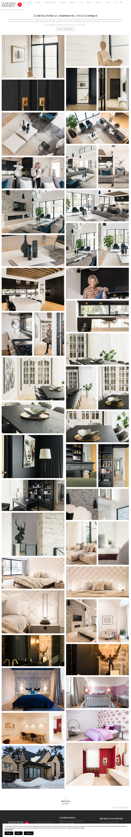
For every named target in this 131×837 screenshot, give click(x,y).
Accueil (28, 2)
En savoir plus (9, 829)
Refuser (19, 833)
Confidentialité (124, 807)
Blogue (89, 2)
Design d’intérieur (50, 2)
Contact (107, 2)
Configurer (28, 833)
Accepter (9, 833)
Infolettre (98, 2)
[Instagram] (121, 2)
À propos (62, 2)
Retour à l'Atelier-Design (65, 29)
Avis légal (114, 807)
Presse (81, 2)
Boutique (38, 2)
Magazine (72, 2)
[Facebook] (117, 2)
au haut (65, 801)
